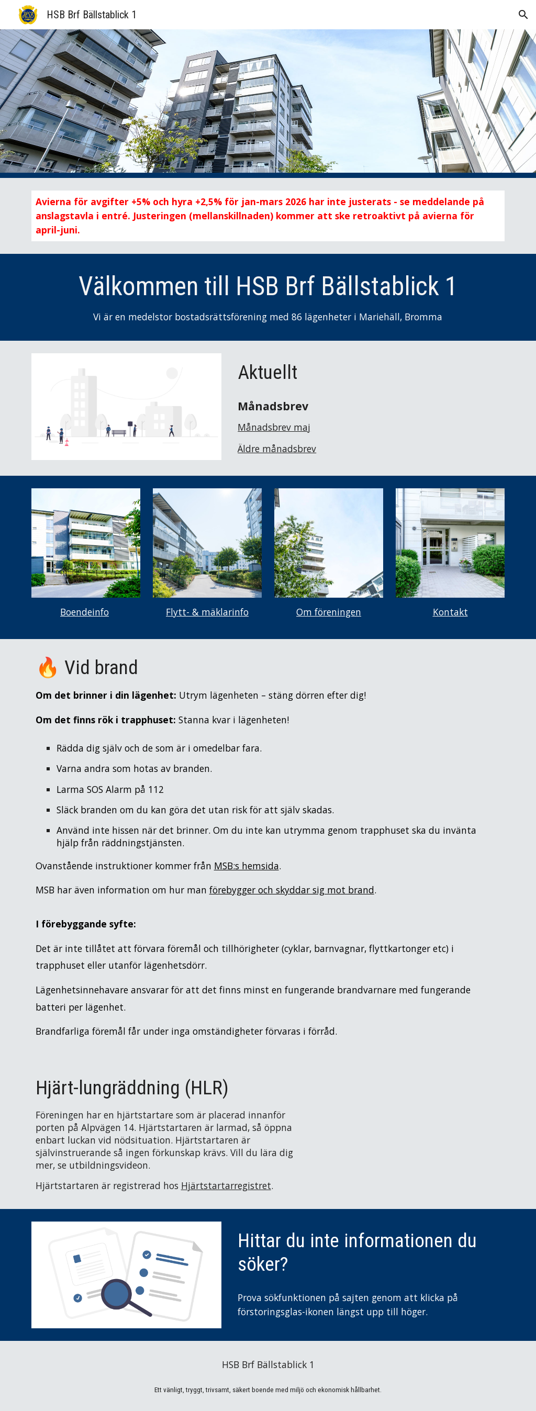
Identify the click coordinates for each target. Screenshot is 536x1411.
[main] (268, 216)
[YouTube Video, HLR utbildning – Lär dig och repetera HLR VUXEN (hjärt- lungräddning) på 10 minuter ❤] (410, 1122)
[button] (523, 14)
